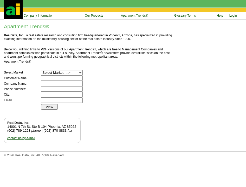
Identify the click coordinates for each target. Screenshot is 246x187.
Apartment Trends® (134, 15)
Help (220, 15)
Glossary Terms (185, 15)
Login (233, 15)
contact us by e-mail (21, 138)
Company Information (39, 15)
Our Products (94, 15)
